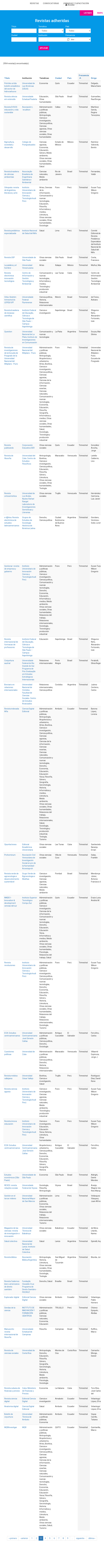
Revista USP (9, 257)
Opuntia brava (10, 844)
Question (8, 332)
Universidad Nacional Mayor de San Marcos (28, 1198)
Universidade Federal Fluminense (27, 300)
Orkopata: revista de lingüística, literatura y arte (11, 190)
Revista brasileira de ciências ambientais (11, 174)
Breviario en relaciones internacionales (10, 687)
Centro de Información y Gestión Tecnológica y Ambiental (28, 278)
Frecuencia (70, 35)
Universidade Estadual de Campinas (27, 1332)
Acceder (70, 5)
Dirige (94, 78)
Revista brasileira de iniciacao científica (11, 313)
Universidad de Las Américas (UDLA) (28, 86)
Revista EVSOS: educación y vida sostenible (11, 110)
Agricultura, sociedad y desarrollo (9, 145)
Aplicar (44, 48)
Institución (42, 35)
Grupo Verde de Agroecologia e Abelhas (28, 876)
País (67, 26)
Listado (88, 13)
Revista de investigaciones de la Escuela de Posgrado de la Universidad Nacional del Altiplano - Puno (11, 355)
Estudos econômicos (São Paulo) (11, 1177)
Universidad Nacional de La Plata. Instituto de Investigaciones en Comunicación (29, 337)
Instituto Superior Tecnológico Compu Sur (29, 900)
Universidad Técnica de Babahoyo (27, 1231)
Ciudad (14, 35)
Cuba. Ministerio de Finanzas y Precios (29, 1391)
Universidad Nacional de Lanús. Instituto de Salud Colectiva (28, 1246)
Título (13, 26)
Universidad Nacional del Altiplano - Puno (29, 350)
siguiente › (80, 1538)
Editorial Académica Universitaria (27, 847)
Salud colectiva (10, 1241)
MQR (24, 1427)
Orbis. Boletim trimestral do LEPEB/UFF (10, 300)
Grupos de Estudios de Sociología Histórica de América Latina (28, 522)
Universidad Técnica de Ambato (27, 1417)
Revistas (34, 3)
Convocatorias (51, 3)
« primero (13, 1538)
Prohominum (10, 855)
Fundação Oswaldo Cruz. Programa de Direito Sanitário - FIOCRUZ (29, 1286)
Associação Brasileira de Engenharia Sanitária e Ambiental (27, 177)
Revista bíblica (10, 1257)
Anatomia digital (11, 1406)
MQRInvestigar (10, 1427)
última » (91, 1538)
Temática (42, 26)
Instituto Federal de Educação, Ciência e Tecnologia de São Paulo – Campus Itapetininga (29, 318)
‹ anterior (24, 1538)
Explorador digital (11, 1297)
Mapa (100, 13)
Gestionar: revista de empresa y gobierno (11, 569)
